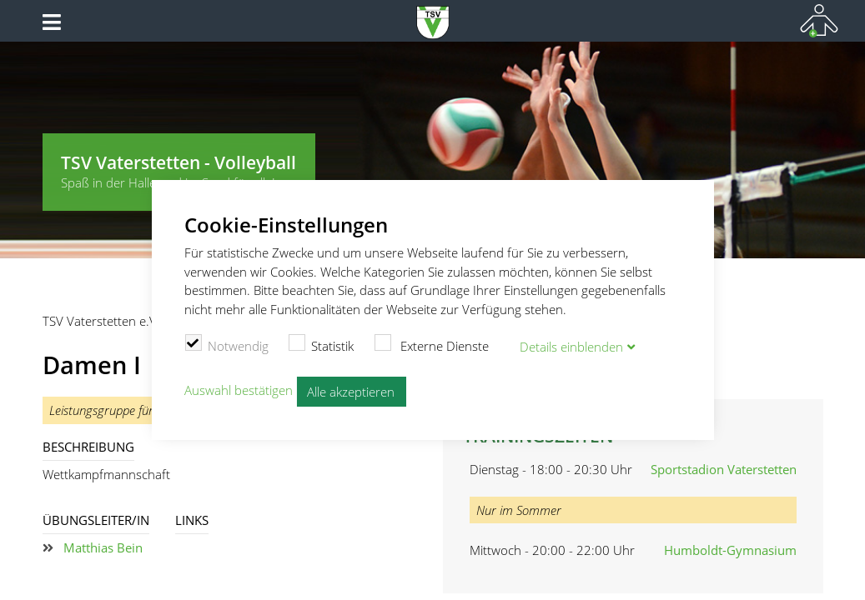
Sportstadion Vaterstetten (724, 469)
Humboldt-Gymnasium (730, 550)
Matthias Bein (103, 547)
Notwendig (226, 344)
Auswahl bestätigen (238, 390)
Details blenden (571, 346)
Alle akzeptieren (351, 391)
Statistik (322, 344)
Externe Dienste (431, 344)
